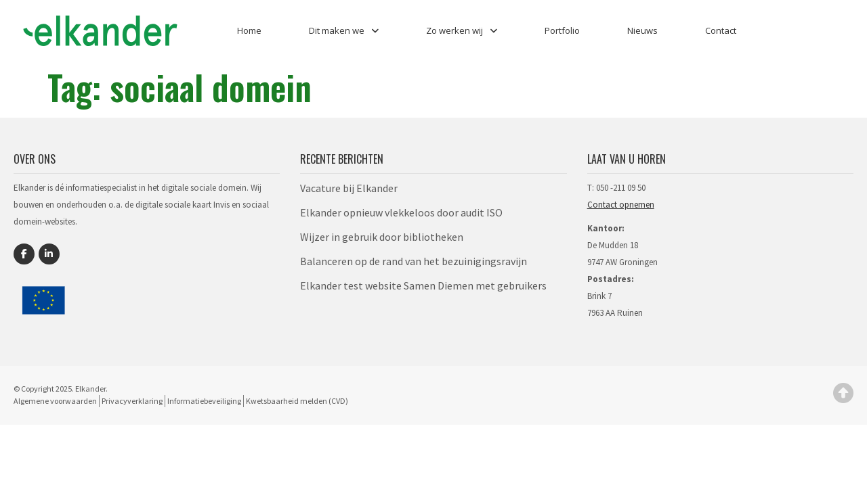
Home (249, 30)
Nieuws (642, 30)
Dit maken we (344, 31)
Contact (720, 30)
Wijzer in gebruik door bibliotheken (381, 237)
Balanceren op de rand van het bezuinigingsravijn (413, 261)
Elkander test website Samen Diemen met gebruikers (423, 285)
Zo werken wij (461, 31)
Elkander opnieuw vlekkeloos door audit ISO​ (401, 212)
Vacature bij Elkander (349, 188)
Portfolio (562, 30)
